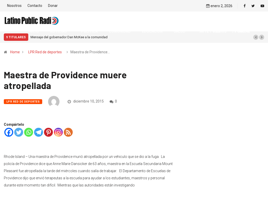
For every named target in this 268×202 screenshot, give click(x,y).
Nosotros (14, 6)
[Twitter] (18, 132)
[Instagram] (58, 132)
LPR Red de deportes (45, 52)
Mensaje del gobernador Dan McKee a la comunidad (69, 37)
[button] (255, 37)
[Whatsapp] (28, 132)
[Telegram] (38, 132)
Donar (53, 6)
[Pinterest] (48, 132)
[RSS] (68, 132)
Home (15, 52)
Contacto (34, 6)
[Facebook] (8, 132)
